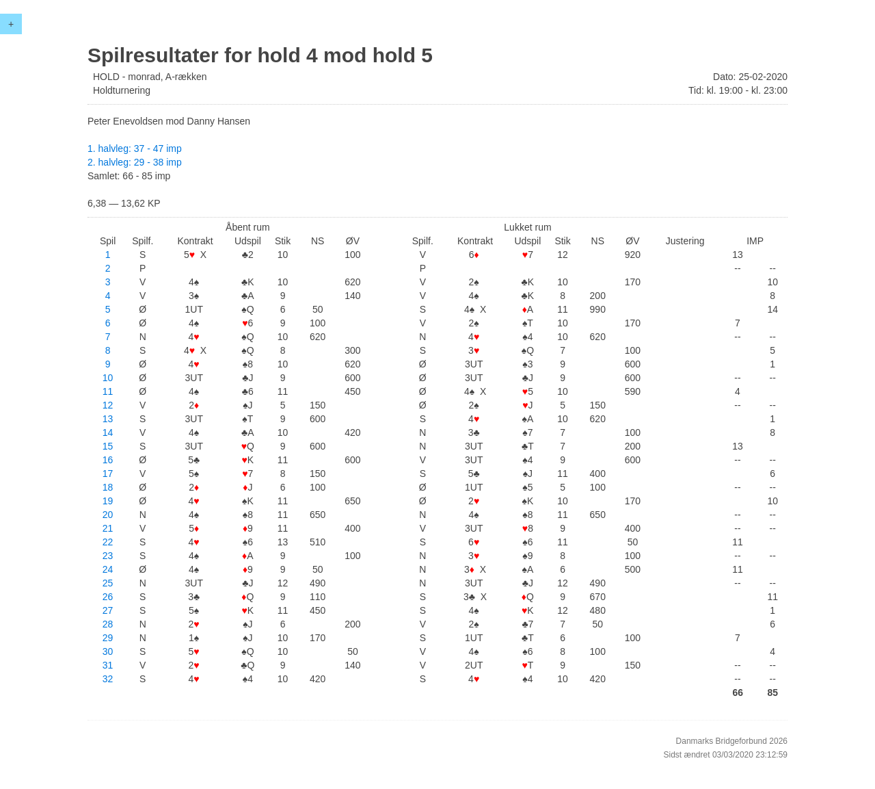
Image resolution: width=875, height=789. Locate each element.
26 (108, 596)
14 (108, 432)
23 (108, 555)
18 (108, 487)
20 (108, 514)
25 (108, 583)
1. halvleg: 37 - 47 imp (135, 148)
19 (108, 500)
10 (108, 377)
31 (108, 665)
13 (108, 418)
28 (108, 624)
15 (108, 446)
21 (108, 528)
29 (108, 637)
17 (108, 473)
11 (108, 391)
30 (108, 651)
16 (108, 459)
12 (108, 405)
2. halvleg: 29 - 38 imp (135, 162)
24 (108, 569)
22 (108, 541)
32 (108, 678)
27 (108, 610)
